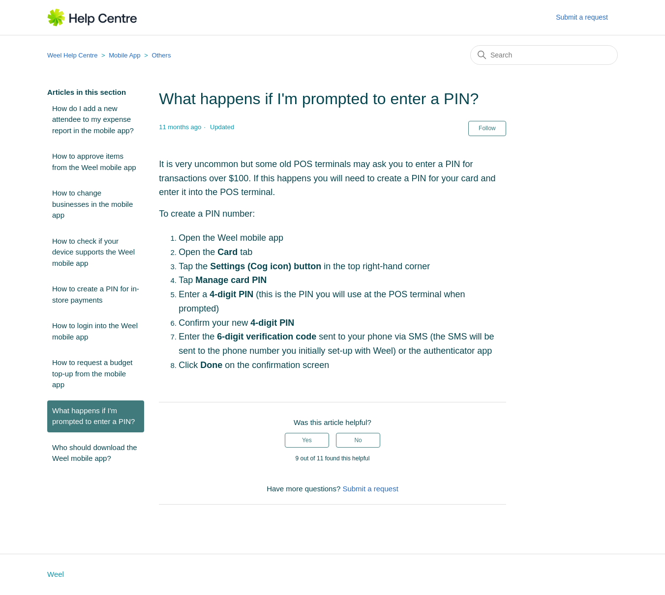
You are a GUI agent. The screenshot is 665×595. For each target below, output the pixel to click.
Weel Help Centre (72, 55)
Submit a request (582, 17)
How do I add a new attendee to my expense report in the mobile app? (93, 119)
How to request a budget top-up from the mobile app (92, 373)
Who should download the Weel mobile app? (94, 453)
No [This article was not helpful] (358, 440)
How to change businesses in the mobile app (92, 204)
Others (161, 55)
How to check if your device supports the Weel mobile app (93, 252)
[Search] (544, 55)
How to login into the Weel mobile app (95, 331)
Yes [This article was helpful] (307, 440)
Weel (55, 574)
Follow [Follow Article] (487, 128)
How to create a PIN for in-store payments (95, 294)
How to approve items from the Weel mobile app (94, 161)
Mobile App (124, 55)
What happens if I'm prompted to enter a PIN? (93, 416)
